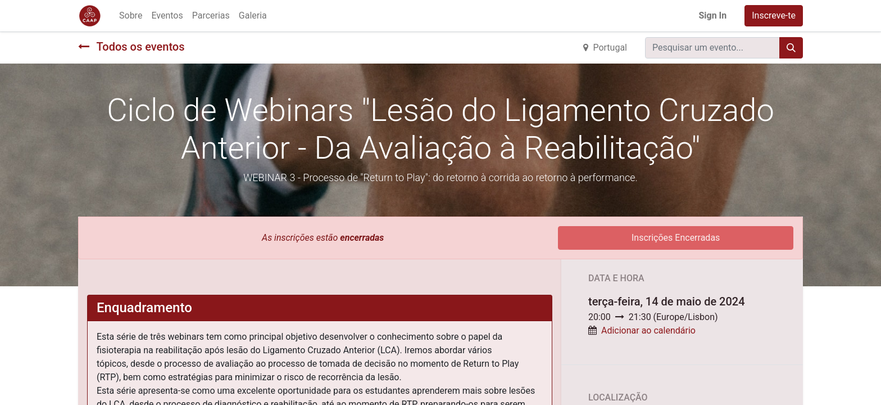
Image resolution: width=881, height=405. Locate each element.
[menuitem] (131, 15)
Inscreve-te (774, 15)
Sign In (712, 15)
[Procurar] (791, 47)
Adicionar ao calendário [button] (648, 330)
